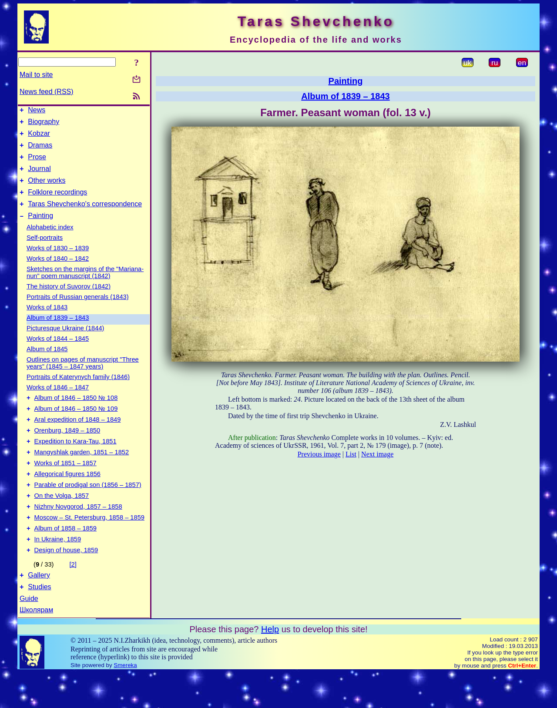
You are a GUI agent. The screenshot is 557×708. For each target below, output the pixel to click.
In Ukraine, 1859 (57, 570)
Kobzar (39, 137)
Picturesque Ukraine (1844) (65, 341)
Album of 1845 (47, 362)
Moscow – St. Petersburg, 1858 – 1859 (89, 546)
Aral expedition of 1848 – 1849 (77, 436)
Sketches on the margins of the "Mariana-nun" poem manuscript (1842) (85, 285)
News (36, 111)
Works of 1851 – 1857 (65, 485)
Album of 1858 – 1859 (65, 558)
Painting (40, 228)
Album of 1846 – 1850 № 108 (76, 412)
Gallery (39, 609)
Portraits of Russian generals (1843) (78, 309)
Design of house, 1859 (66, 582)
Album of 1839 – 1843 (58, 330)
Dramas (40, 150)
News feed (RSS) (47, 91)
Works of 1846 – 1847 (58, 400)
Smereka (125, 700)
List (351, 454)
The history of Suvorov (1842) (69, 299)
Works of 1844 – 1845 (58, 351)
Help (270, 664)
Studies (39, 622)
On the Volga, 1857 (61, 521)
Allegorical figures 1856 (67, 497)
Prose (37, 163)
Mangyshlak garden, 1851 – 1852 (81, 473)
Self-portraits (45, 250)
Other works (46, 189)
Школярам (36, 645)
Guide (29, 634)
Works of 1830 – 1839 (58, 261)
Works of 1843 (47, 320)
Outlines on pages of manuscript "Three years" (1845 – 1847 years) (83, 376)
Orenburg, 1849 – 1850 (67, 448)
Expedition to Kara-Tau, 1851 (75, 460)
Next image (377, 454)
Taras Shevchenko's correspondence (85, 215)
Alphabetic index (50, 240)
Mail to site (36, 74)
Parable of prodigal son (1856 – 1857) (87, 509)
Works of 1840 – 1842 (58, 271)
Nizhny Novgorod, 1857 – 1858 (78, 533)
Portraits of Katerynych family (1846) (78, 389)
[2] (73, 597)
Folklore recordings (57, 202)
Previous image (319, 454)
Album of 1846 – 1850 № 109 (76, 424)
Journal (39, 176)
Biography (43, 124)
